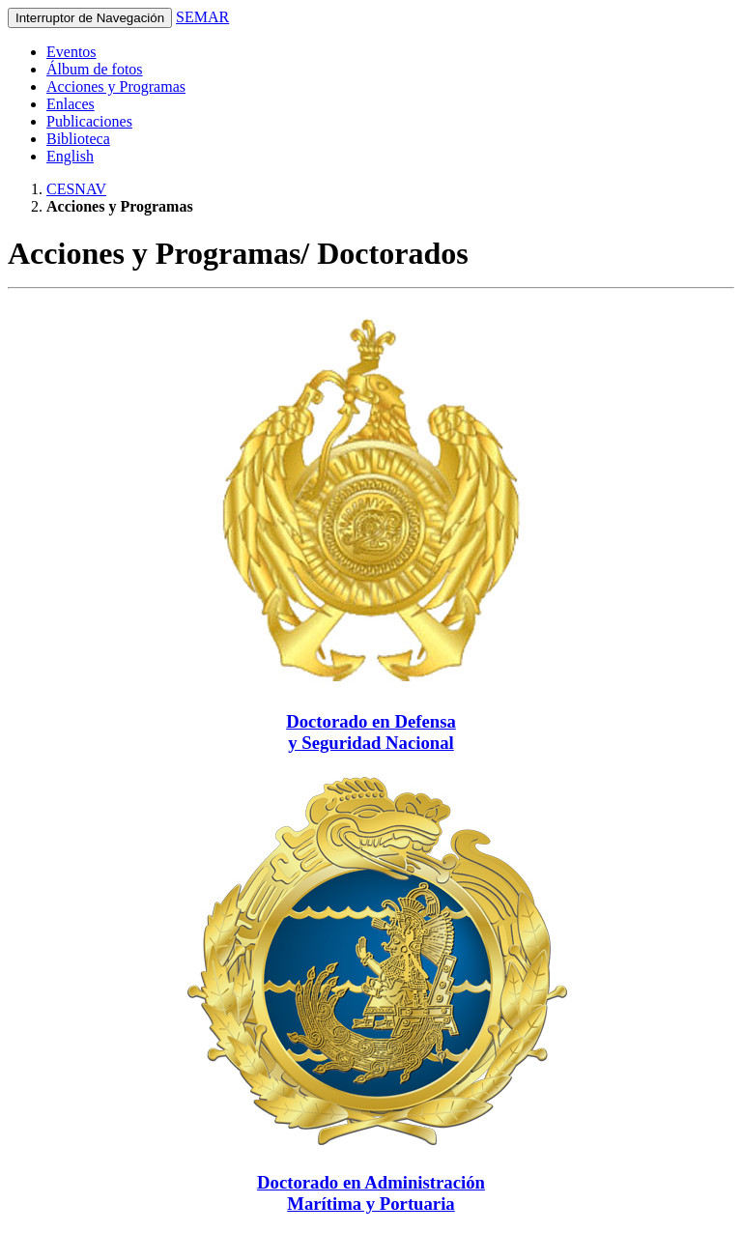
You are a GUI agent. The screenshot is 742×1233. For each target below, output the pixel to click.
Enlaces (70, 104)
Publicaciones (89, 121)
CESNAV (76, 189)
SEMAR (202, 17)
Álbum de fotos (94, 69)
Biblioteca (78, 138)
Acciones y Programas (116, 86)
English (70, 156)
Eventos (71, 51)
